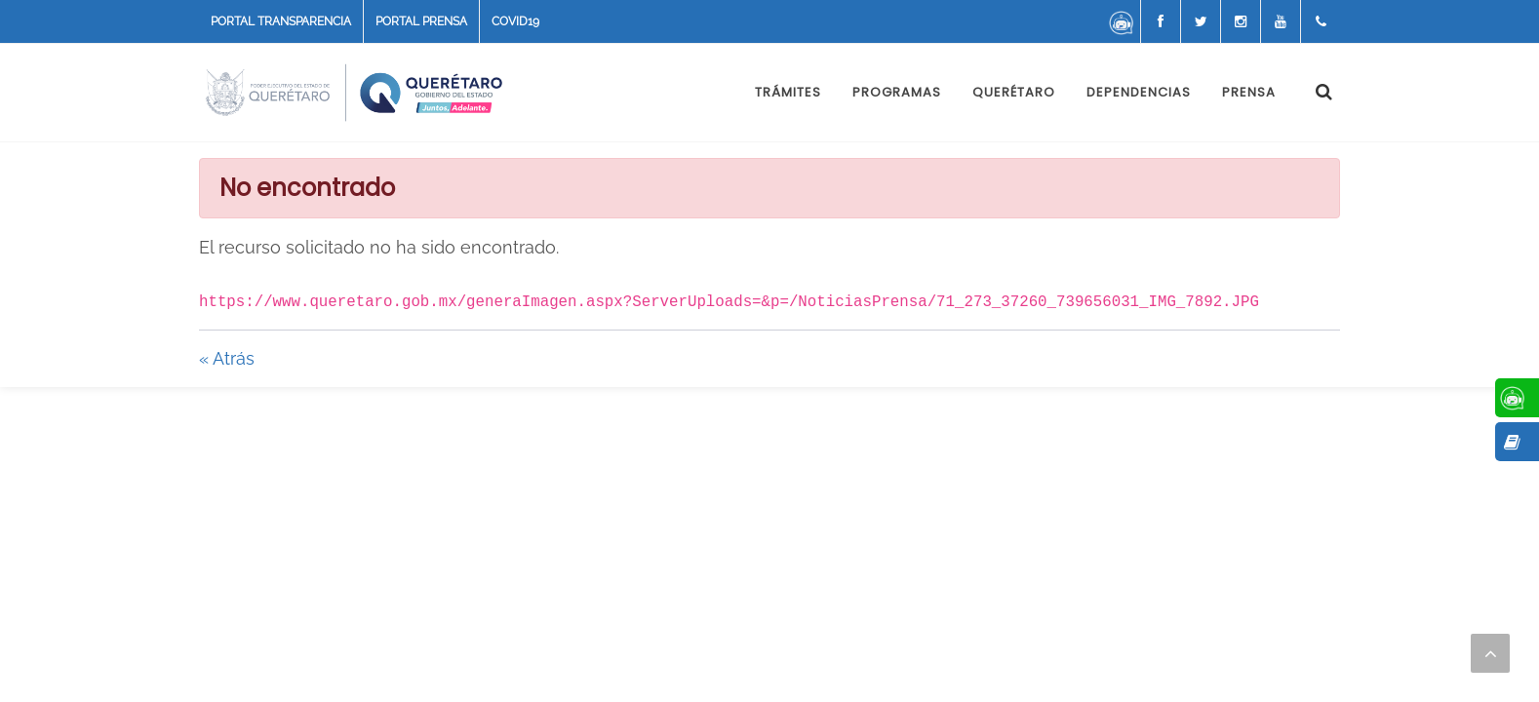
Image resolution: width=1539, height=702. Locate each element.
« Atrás (227, 358)
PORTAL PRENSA (421, 21)
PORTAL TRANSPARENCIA (281, 21)
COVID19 (515, 21)
